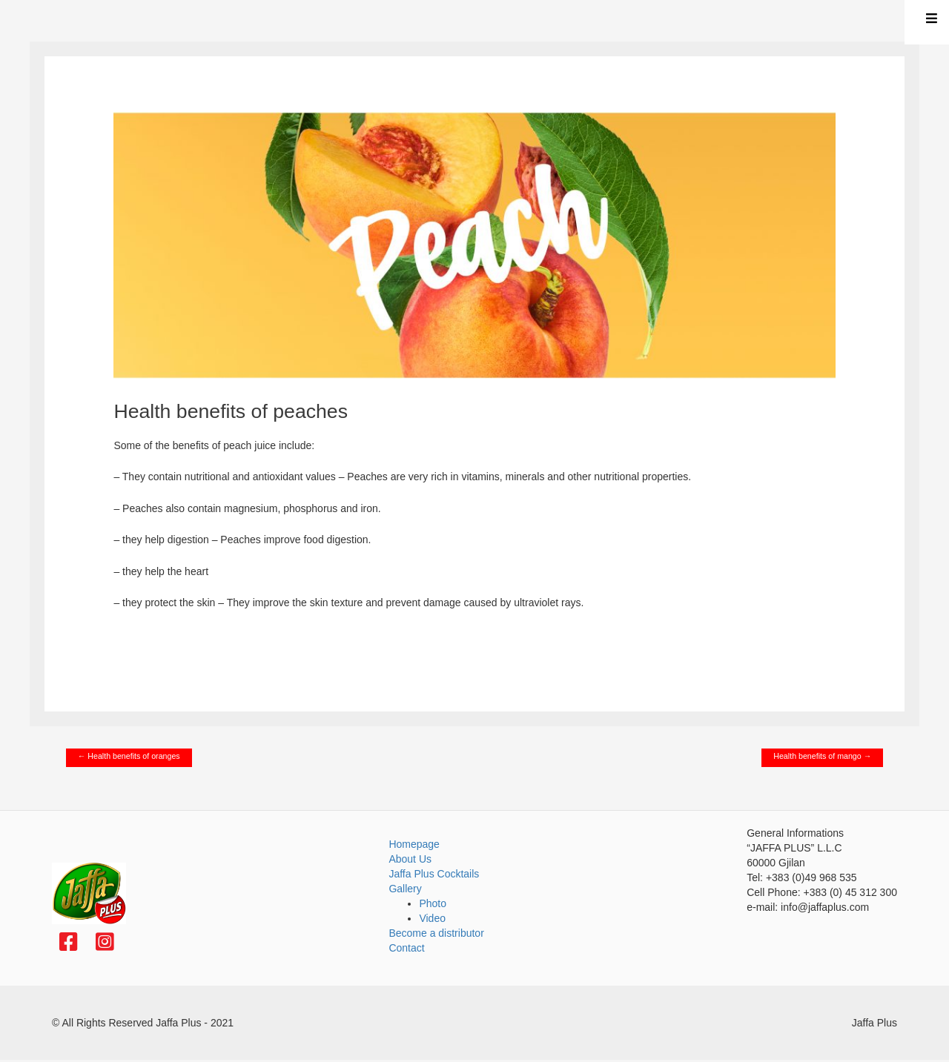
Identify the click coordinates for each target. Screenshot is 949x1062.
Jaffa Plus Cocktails (433, 874)
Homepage (414, 844)
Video (432, 918)
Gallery (404, 889)
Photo (432, 903)
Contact (406, 948)
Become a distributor (435, 933)
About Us (409, 859)
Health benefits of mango (822, 755)
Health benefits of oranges (129, 755)
